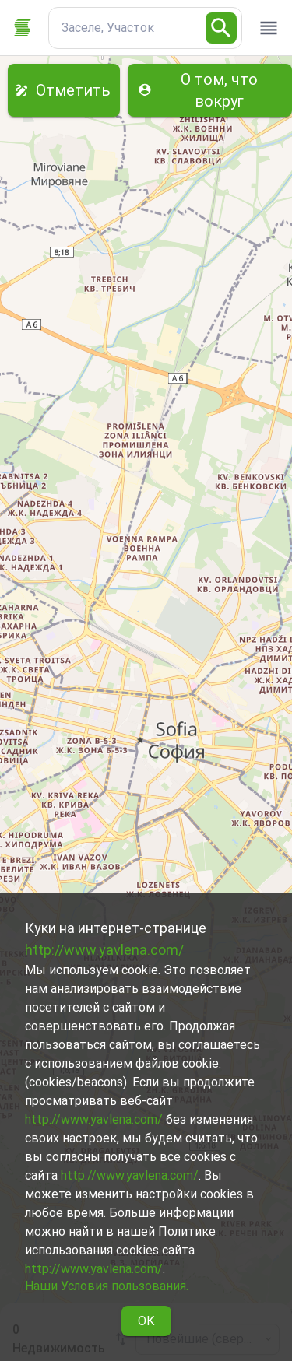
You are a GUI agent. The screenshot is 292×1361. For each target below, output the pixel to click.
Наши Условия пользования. (106, 1286)
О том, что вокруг (210, 90)
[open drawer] (269, 28)
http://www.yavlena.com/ (104, 950)
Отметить (64, 90)
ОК (146, 1321)
